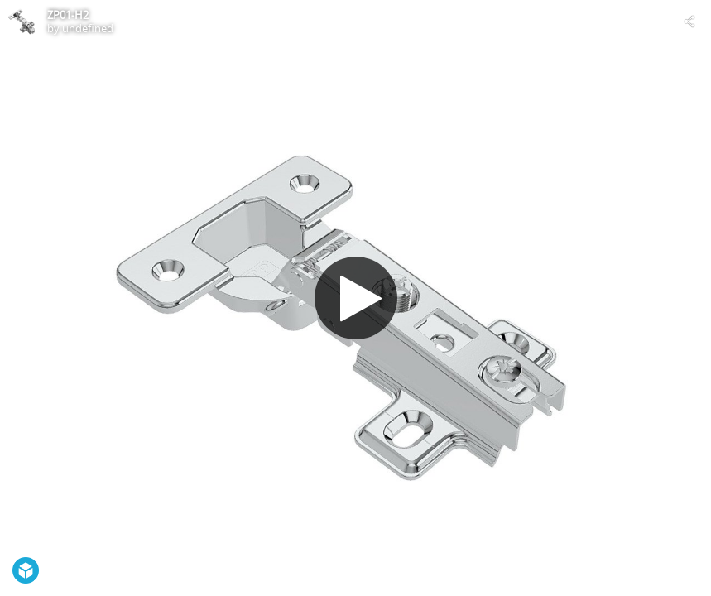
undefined (87, 28)
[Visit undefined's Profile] (21, 21)
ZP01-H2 (68, 14)
